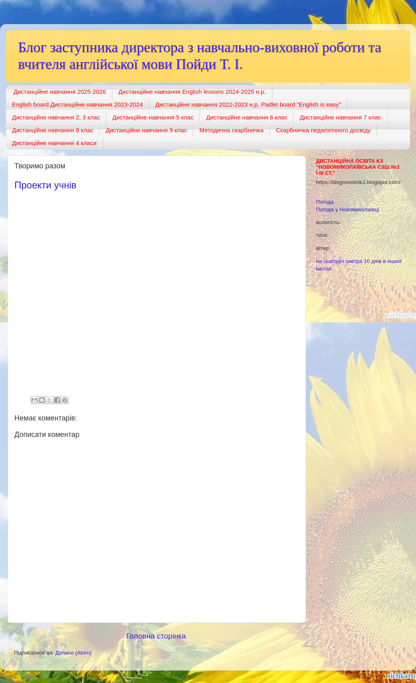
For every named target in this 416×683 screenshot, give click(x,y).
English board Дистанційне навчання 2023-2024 (77, 104)
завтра (354, 261)
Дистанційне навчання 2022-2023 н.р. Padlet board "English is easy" (248, 104)
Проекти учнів (45, 185)
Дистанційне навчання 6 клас (246, 117)
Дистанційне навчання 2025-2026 (60, 91)
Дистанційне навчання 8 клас (52, 130)
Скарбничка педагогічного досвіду (323, 130)
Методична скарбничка (231, 130)
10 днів (373, 261)
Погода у (347, 209)
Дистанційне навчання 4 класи (54, 142)
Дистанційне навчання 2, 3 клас (56, 117)
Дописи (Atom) (73, 653)
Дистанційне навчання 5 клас (153, 117)
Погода (325, 202)
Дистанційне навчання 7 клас (340, 117)
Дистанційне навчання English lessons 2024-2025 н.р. (192, 91)
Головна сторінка (156, 636)
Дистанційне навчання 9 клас (146, 130)
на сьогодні (330, 261)
